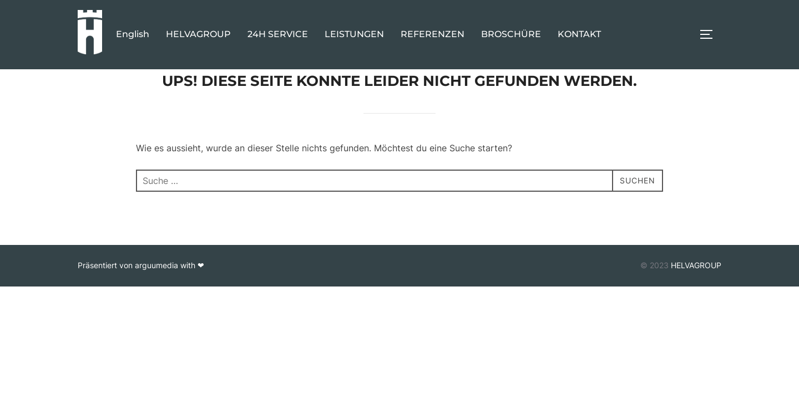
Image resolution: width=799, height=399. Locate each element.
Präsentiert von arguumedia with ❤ (141, 290)
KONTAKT (579, 34)
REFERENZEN (432, 34)
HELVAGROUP (198, 34)
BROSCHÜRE (511, 34)
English (132, 34)
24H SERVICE (277, 34)
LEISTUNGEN (354, 34)
